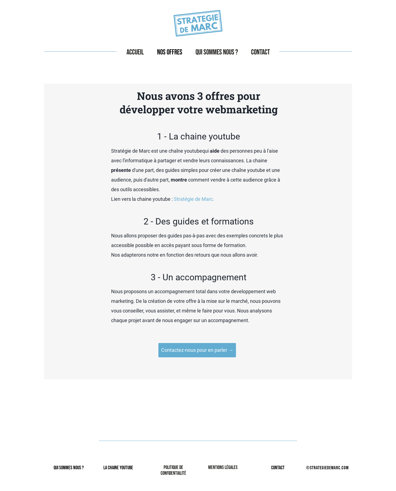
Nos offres (169, 52)
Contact (260, 52)
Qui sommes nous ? (217, 52)
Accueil (135, 52)
